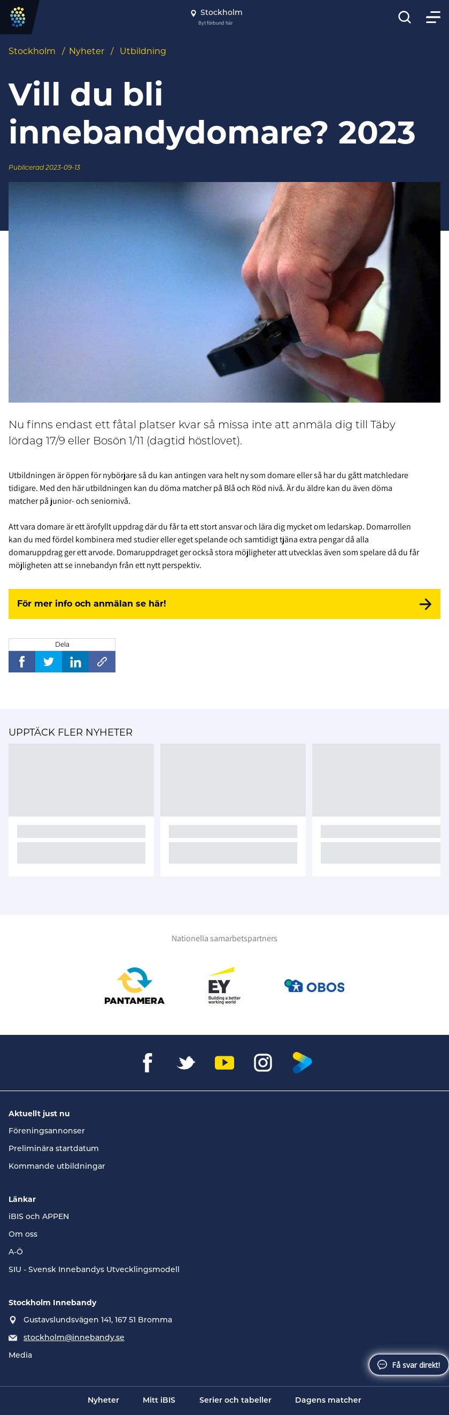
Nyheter (86, 51)
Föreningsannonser (47, 1132)
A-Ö (16, 1252)
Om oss (23, 1235)
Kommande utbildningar (57, 1167)
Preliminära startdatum (54, 1149)
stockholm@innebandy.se (74, 1338)
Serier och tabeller (235, 1401)
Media (20, 1356)
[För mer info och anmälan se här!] (224, 604)
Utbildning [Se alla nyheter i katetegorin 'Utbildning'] (143, 51)
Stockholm (32, 51)
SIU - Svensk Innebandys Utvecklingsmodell (94, 1270)
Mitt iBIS (159, 1401)
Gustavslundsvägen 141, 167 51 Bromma (98, 1320)
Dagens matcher (328, 1401)
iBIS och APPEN (39, 1217)
